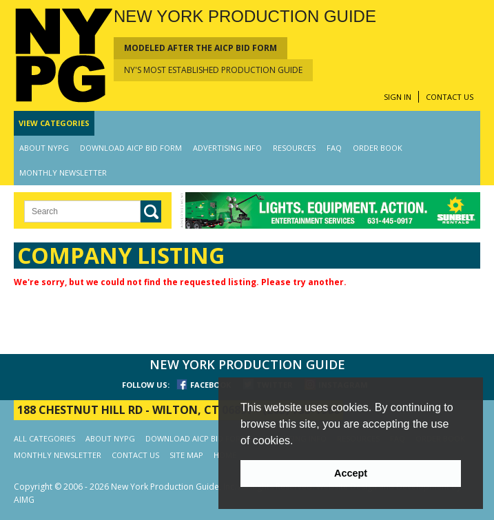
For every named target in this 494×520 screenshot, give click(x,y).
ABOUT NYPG (44, 148)
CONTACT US (449, 97)
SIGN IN (397, 97)
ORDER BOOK (377, 148)
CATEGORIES (54, 123)
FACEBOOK (210, 384)
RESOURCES (294, 148)
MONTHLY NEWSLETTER (63, 172)
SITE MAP (186, 455)
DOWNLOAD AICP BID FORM (131, 148)
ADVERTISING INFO (227, 148)
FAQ (334, 148)
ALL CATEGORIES (44, 438)
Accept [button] (350, 473)
